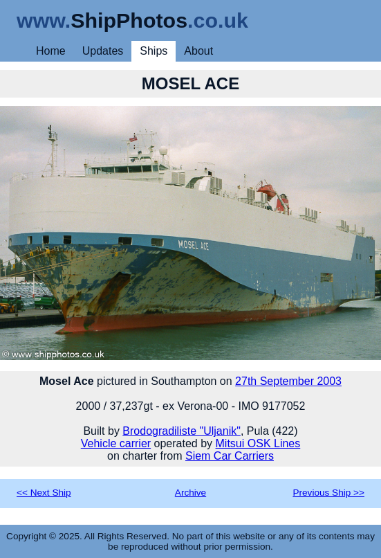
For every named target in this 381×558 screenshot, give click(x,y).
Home (51, 51)
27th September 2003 (288, 381)
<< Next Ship (44, 492)
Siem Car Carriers (229, 456)
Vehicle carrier (116, 443)
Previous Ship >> (328, 492)
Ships (153, 51)
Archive (190, 492)
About (198, 51)
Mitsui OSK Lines (258, 443)
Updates (103, 51)
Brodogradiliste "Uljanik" (181, 431)
